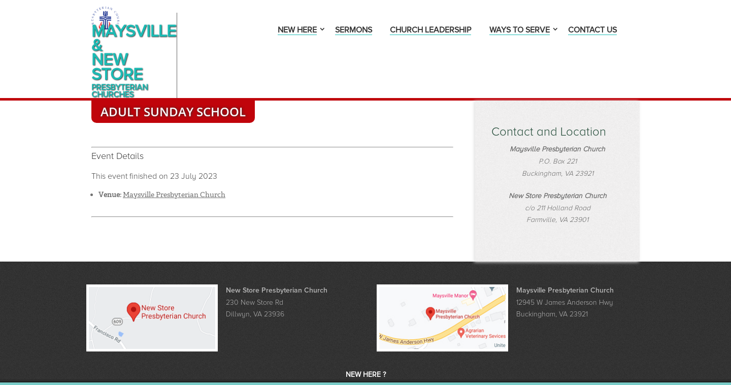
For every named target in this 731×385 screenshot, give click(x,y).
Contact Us (592, 30)
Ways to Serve (519, 30)
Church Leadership (430, 30)
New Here (297, 30)
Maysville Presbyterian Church (174, 158)
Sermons (353, 30)
